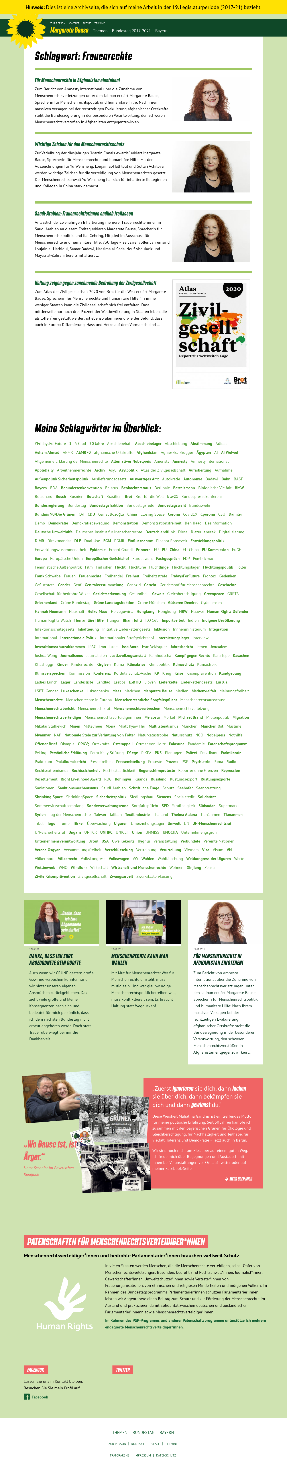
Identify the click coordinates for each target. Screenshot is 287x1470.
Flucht (120, 567)
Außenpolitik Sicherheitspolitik (61, 479)
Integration (218, 629)
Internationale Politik (78, 637)
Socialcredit (184, 796)
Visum (218, 849)
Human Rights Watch (53, 620)
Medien (182, 690)
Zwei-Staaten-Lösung (154, 876)
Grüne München (151, 602)
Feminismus (203, 558)
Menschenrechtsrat (94, 708)
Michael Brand (190, 717)
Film (88, 567)
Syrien (40, 814)
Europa (41, 558)
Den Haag (193, 523)
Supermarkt (229, 805)
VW (135, 858)
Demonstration (125, 523)
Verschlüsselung (119, 849)
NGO (199, 735)
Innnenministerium (189, 629)
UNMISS (152, 832)
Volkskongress (93, 858)
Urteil (93, 841)
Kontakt (74, 23)
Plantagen (173, 752)
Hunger (113, 620)
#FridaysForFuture (50, 443)
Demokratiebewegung (90, 523)
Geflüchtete (45, 584)
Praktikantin (231, 752)
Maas (116, 690)
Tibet (39, 823)
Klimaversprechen (50, 673)
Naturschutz (181, 735)
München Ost (212, 726)
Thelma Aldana (184, 814)
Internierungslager (173, 637)
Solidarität (207, 796)
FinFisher (104, 567)
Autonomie (192, 479)
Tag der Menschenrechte (70, 814)
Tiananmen (233, 814)
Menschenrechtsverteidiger (58, 717)
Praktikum (43, 761)
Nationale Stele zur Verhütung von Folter (100, 735)
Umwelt (174, 823)
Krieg (166, 673)
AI (216, 452)
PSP (185, 761)
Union (137, 832)
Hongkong (146, 611)
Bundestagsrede (140, 505)
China (132, 514)
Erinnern (143, 549)
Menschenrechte (49, 699)
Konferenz (102, 673)
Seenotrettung (208, 787)
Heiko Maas (98, 611)
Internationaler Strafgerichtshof (127, 637)
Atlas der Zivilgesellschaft (163, 470)
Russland (159, 779)
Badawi (212, 479)
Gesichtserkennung (109, 593)
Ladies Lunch (46, 682)
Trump (64, 823)
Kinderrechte (82, 664)
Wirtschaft (99, 867)
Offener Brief (46, 743)
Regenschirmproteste (157, 770)
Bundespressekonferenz (201, 496)
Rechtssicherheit (86, 770)
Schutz (168, 787)
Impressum (143, 1455)
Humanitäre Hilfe (89, 620)
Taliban (115, 814)
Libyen (150, 682)
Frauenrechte (90, 576)
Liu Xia (222, 682)
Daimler (235, 514)
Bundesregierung (49, 505)
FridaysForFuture (185, 576)
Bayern (41, 487)
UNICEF (122, 832)
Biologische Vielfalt (215, 487)
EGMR (119, 540)
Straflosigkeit (183, 805)
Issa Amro (130, 646)
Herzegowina (122, 611)
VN (229, 849)
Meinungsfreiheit (234, 690)
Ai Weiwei (229, 452)
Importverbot (173, 620)
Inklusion (162, 629)
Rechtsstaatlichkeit (119, 770)
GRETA (233, 593)
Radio (231, 761)
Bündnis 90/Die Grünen (55, 514)
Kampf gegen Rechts (192, 655)
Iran (102, 646)
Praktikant (209, 752)
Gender (64, 584)
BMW (239, 487)
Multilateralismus (163, 726)
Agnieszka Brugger (177, 452)
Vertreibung (146, 849)
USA (105, 841)
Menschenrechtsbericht (55, 708)
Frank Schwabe (48, 576)
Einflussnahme (140, 540)
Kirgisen (103, 664)
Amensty (161, 461)
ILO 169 (152, 620)
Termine (99, 23)
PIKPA (146, 752)
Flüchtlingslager (186, 567)
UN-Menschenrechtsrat (212, 823)
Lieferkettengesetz (196, 682)
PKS (158, 752)
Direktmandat (59, 540)
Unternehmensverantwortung (60, 841)
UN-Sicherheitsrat (50, 832)
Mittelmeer (93, 726)
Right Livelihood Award (81, 779)
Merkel (169, 717)
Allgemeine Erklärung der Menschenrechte (71, 461)
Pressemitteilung (130, 761)
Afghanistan (147, 452)
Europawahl (142, 558)
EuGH (237, 549)
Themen (119, 1432)
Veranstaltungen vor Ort (190, 1162)
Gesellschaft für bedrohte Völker (62, 593)
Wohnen (176, 867)
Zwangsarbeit (121, 876)
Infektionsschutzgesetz (54, 629)
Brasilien (114, 496)
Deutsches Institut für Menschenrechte (109, 531)
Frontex (209, 576)
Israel (114, 646)
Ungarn (75, 832)
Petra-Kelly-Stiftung (107, 752)
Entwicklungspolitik (207, 540)
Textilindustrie (137, 814)
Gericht (150, 584)
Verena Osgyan (48, 849)
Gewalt (158, 593)
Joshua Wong (46, 655)
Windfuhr (79, 867)
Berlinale (162, 487)
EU (156, 549)
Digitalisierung (231, 531)
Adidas (221, 443)
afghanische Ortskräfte (113, 452)
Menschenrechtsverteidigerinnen (113, 717)
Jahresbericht (182, 646)
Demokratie (58, 523)
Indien (193, 620)
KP (156, 673)
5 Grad (80, 443)
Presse (87, 23)
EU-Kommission (215, 549)
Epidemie (98, 549)
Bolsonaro (43, 496)
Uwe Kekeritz (123, 841)
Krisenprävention (201, 673)
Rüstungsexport (183, 779)
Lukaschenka (72, 690)
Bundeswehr (199, 505)
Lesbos (120, 682)
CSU (221, 514)
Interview (200, 637)
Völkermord (45, 858)
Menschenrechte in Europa (89, 699)
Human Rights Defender (227, 611)
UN (186, 823)
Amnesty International (210, 461)
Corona (174, 514)
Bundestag (77, 505)
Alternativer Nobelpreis (131, 461)
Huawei (197, 611)
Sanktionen (44, 787)
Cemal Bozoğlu (111, 514)
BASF (238, 479)
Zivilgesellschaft (92, 876)
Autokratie (171, 479)
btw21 (172, 496)
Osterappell (123, 743)
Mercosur (152, 717)
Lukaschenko (98, 690)
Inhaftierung (88, 629)
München (189, 726)
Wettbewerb (45, 867)
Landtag (103, 682)
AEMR (68, 452)
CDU (91, 514)
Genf (77, 584)
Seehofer (185, 787)
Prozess (171, 761)
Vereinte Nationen (219, 841)
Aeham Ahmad (47, 452)
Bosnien (76, 496)
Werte (239, 858)
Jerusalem (218, 646)
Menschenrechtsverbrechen (137, 708)
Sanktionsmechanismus (78, 787)
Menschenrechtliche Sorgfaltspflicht (146, 699)
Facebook (40, 1397)
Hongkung (167, 611)
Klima (119, 664)
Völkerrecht (67, 858)
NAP (57, 735)
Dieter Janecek (203, 531)
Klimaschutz (183, 664)
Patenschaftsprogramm (227, 743)
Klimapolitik (159, 664)
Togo (51, 823)
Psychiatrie (201, 761)
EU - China (170, 549)
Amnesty (180, 461)
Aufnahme (223, 470)
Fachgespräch (168, 558)
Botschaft (95, 496)
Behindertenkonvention (81, 487)
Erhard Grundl (121, 549)
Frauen (70, 576)
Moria (110, 726)
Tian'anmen (210, 814)
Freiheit (132, 576)
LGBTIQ (135, 682)
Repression (230, 770)
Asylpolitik (128, 470)
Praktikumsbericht (70, 761)
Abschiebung (176, 443)
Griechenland (46, 602)
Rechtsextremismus (51, 770)
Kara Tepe (221, 655)
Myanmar (43, 735)
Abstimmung (201, 443)
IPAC (92, 646)
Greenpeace (214, 593)
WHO (63, 867)
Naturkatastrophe (153, 735)
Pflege (132, 752)
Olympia (67, 743)
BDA (54, 487)
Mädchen (132, 690)
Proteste (155, 761)
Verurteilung (170, 849)
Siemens (164, 796)
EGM (107, 540)
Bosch (61, 496)
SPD (165, 805)
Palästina (177, 743)
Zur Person (57, 23)
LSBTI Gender (46, 690)
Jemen (202, 646)
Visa (205, 849)
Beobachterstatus (136, 487)
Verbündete (190, 841)
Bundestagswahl (171, 505)
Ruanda (140, 779)
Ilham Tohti (132, 620)
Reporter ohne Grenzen (198, 770)
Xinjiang (194, 867)
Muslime (234, 726)
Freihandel (114, 576)
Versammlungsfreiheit (83, 849)
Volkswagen (119, 858)
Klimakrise (136, 664)
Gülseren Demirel (183, 602)
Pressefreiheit (101, 761)
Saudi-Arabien (113, 787)
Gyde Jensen (211, 602)
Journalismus (72, 655)
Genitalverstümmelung (104, 584)
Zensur (210, 867)
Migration (240, 717)
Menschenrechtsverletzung (187, 708)
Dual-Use (92, 540)
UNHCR (90, 832)
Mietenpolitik (217, 717)
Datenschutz (166, 1455)
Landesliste (83, 682)
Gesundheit (139, 593)
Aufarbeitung (200, 470)
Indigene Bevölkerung (221, 620)
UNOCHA (170, 832)
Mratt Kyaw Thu (132, 726)
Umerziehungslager (147, 823)
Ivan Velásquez (154, 646)
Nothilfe (235, 735)
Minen (75, 726)
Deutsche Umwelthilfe (54, 531)
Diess (182, 531)
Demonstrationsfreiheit (161, 523)
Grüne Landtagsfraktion (114, 602)
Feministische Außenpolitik (58, 567)
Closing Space (152, 514)
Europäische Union (66, 558)
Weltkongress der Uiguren (208, 858)
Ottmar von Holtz (151, 743)
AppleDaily (44, 470)
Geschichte (227, 584)
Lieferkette (168, 682)
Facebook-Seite (178, 1168)
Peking (40, 752)
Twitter (225, 1162)
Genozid (134, 584)
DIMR (39, 540)
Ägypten (204, 452)
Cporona (208, 514)
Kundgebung (230, 673)
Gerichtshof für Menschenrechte (187, 584)
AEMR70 (83, 452)
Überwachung (99, 823)
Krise (179, 673)
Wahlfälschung (170, 858)
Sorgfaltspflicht (145, 805)
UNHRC (106, 832)
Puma (218, 761)
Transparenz (119, 1455)
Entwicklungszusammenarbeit (60, 549)
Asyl (112, 470)
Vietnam (192, 849)
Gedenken (227, 576)
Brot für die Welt (150, 496)
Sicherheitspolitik (111, 796)
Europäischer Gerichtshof (107, 558)
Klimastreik (207, 664)
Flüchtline (137, 567)
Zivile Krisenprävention (55, 876)
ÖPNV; (83, 743)
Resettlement (46, 779)
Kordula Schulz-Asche (132, 673)
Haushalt (76, 611)
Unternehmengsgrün (199, 832)
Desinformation (218, 523)
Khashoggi (44, 664)
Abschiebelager (148, 443)
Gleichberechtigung (184, 593)
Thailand (160, 814)
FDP (186, 558)
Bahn (226, 479)
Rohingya (123, 779)
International (46, 637)
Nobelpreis (215, 735)
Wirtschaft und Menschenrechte (138, 867)
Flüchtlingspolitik (218, 567)
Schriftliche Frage (144, 787)
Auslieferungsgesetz (109, 479)
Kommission (79, 673)
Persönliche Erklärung (68, 752)
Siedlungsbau (141, 796)
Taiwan (100, 814)
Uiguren (121, 823)
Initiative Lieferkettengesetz (126, 629)
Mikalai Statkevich (50, 726)
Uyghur (144, 841)
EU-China (191, 549)
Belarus (111, 487)
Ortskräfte (101, 743)
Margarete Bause (158, 690)
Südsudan (207, 805)
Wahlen (148, 858)
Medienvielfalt (204, 690)
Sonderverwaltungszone (107, 805)
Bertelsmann (184, 487)
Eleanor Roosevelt (171, 540)
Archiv (99, 470)
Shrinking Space (49, 796)
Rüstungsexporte (215, 779)
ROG (108, 779)
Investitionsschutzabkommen (60, 646)
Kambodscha (160, 655)
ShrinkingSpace (79, 796)
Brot (128, 496)
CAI (81, 514)
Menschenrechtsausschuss (203, 699)
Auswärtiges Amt (144, 479)
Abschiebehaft (119, 443)
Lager (65, 682)
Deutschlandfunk (160, 531)
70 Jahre (96, 443)
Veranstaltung (165, 841)
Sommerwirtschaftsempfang (59, 805)
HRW (183, 611)
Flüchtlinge (159, 567)
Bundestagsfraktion (106, 505)
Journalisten (96, 655)
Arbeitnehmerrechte (74, 470)
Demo (40, 523)
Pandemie (196, 743)
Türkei (78, 823)
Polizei (191, 752)
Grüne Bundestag (75, 602)
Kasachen (241, 655)
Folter (241, 567)
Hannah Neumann (50, 611)
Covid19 (190, 514)
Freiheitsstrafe (155, 576)
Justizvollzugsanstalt (128, 655)
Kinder (62, 664)
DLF (77, 540)
